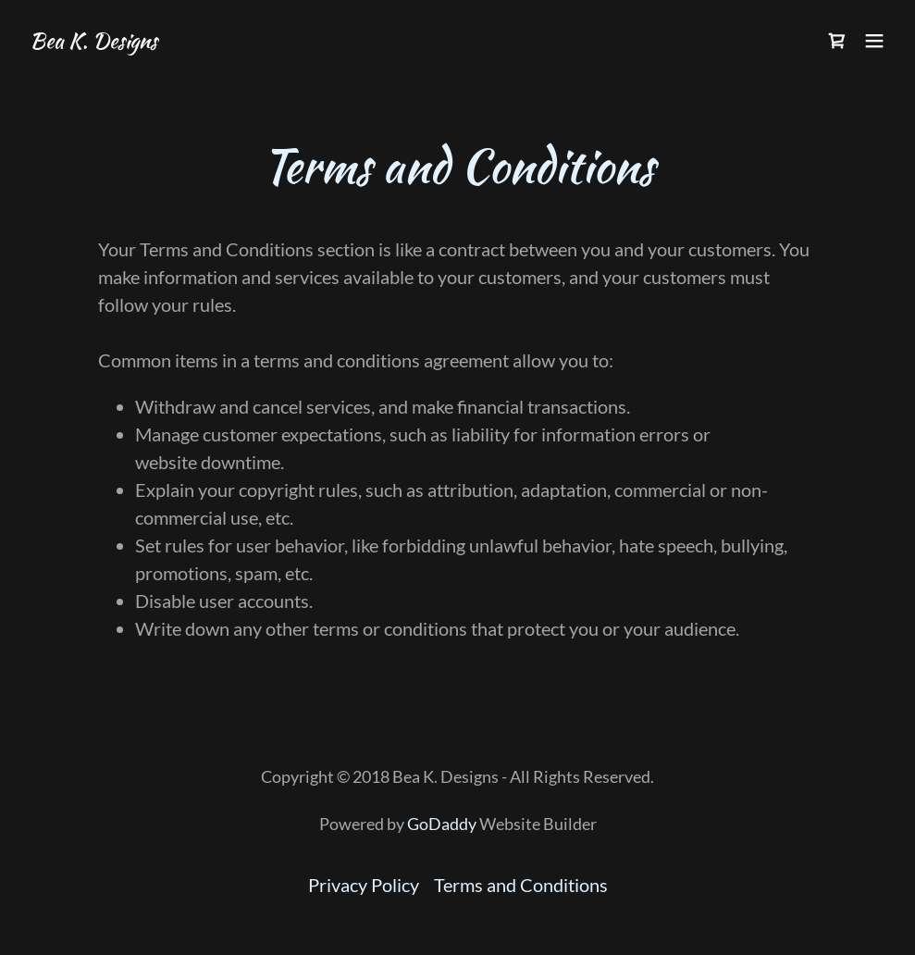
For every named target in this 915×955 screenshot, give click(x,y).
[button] (874, 40)
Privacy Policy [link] (363, 885)
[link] (93, 41)
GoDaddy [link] (441, 823)
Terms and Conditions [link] (521, 885)
